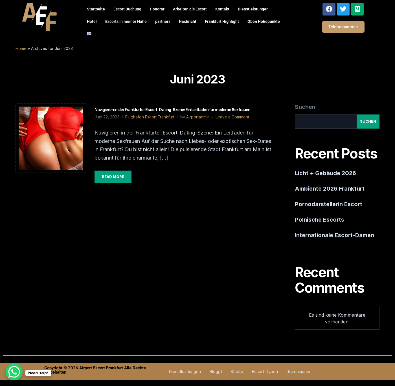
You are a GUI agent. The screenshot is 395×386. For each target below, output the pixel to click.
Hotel (92, 21)
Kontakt (222, 9)
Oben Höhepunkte (263, 21)
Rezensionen (298, 371)
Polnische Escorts (319, 219)
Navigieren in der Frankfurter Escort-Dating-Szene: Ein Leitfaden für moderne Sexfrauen (172, 109)
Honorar (157, 9)
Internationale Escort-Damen (334, 235)
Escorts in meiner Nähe (126, 21)
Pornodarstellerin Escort (328, 204)
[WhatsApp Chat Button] (14, 371)
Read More (113, 176)
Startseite (96, 9)
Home (21, 48)
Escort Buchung (127, 9)
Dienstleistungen (253, 9)
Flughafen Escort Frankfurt (149, 116)
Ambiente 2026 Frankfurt (330, 188)
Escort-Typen (264, 371)
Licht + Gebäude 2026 (325, 173)
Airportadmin (198, 116)
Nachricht (187, 21)
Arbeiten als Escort (190, 9)
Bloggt (215, 371)
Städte (236, 371)
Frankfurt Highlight (222, 21)
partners (162, 21)
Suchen (305, 106)
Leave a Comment (232, 116)
